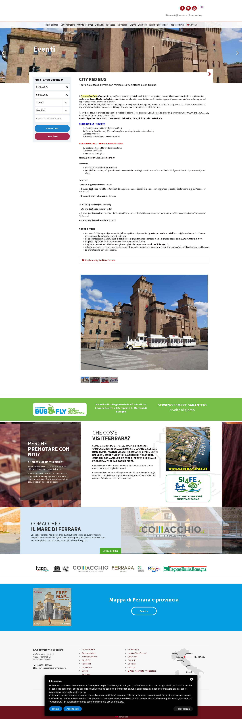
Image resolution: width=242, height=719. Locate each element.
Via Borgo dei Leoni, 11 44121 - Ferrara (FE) (43, 655)
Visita (110, 550)
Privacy (131, 667)
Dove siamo (182, 15)
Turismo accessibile (158, 24)
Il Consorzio (171, 15)
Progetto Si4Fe (177, 24)
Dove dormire (51, 24)
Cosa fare (52, 136)
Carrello (192, 24)
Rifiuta (166, 708)
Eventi (132, 24)
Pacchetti (110, 24)
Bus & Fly (99, 24)
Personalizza (59, 708)
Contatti (131, 660)
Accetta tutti (184, 708)
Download (132, 656)
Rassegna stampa (196, 15)
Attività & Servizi (85, 24)
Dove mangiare (67, 24)
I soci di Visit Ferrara (137, 653)
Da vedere (122, 24)
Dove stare (52, 128)
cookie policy (79, 692)
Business (142, 24)
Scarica (144, 611)
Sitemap (132, 663)
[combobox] (52, 102)
